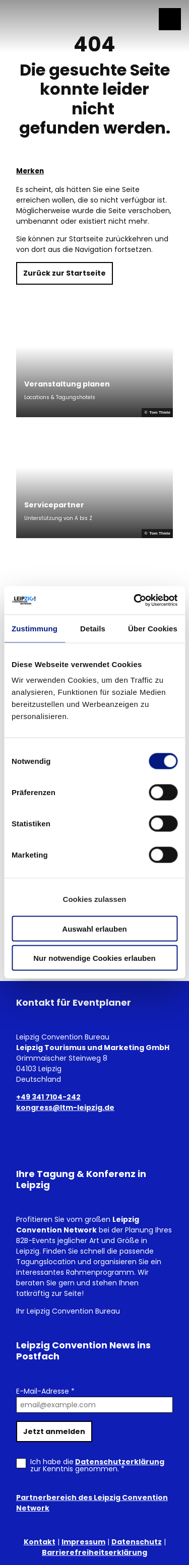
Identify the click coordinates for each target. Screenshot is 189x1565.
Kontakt (39, 1542)
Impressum (83, 1542)
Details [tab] (92, 628)
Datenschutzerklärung (119, 1462)
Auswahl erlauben (94, 928)
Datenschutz (136, 1542)
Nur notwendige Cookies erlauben (94, 958)
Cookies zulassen (95, 899)
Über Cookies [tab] (152, 628)
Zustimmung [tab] (34, 628)
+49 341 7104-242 (48, 1097)
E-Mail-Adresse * (45, 1391)
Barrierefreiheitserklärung (94, 1552)
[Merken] (30, 167)
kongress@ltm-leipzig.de (65, 1107)
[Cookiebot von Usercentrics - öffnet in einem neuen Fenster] (134, 600)
